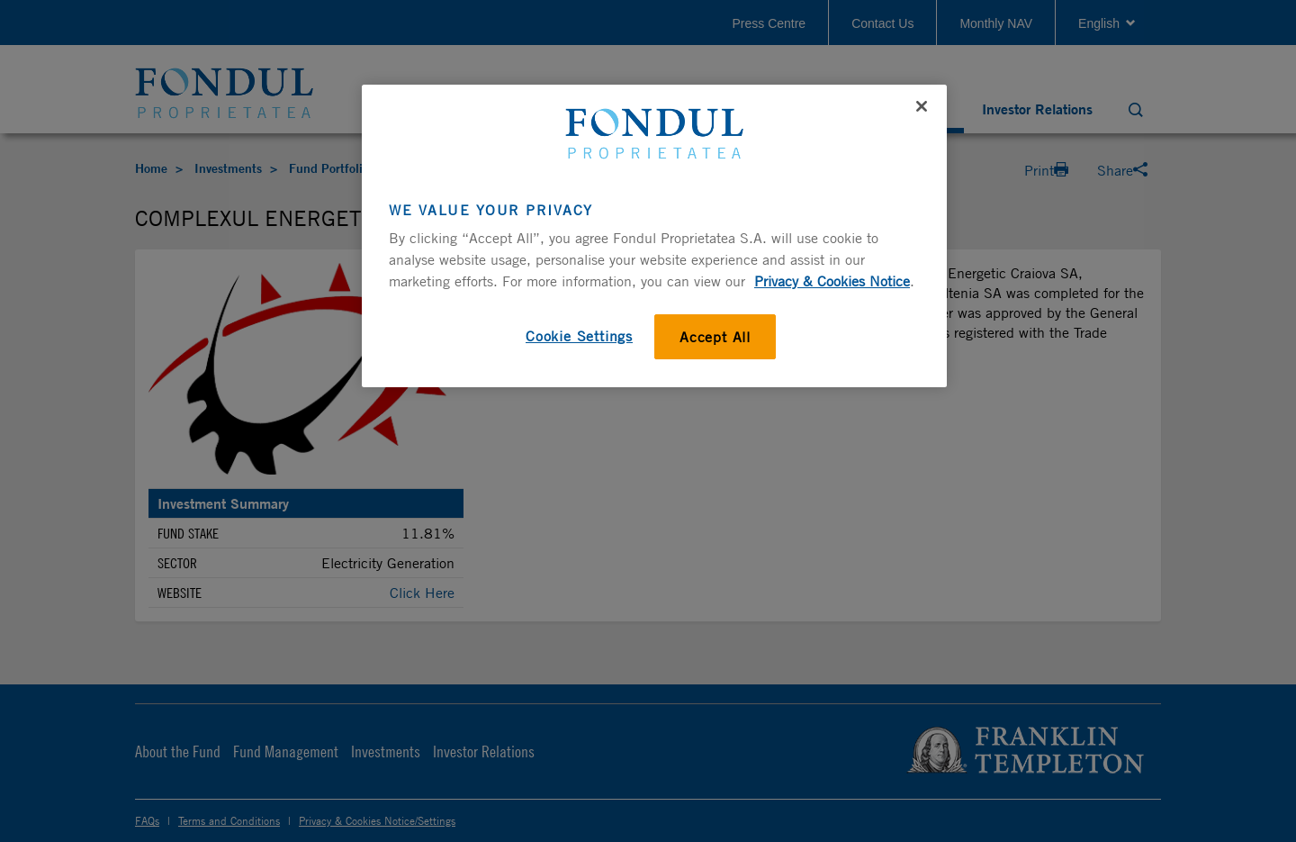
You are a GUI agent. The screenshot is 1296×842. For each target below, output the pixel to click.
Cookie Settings (579, 336)
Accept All (715, 337)
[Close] (921, 106)
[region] (654, 236)
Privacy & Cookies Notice (832, 281)
